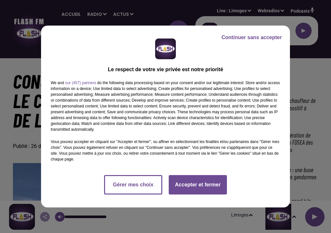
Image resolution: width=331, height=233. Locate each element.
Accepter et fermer (197, 184)
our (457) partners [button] (80, 83)
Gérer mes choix (133, 184)
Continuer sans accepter (251, 37)
